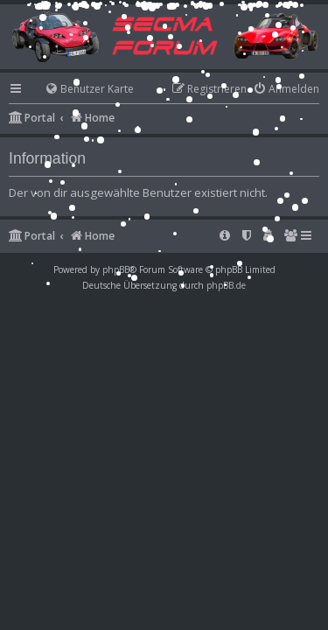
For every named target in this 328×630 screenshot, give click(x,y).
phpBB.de (226, 285)
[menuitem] (81, 90)
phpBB (115, 269)
